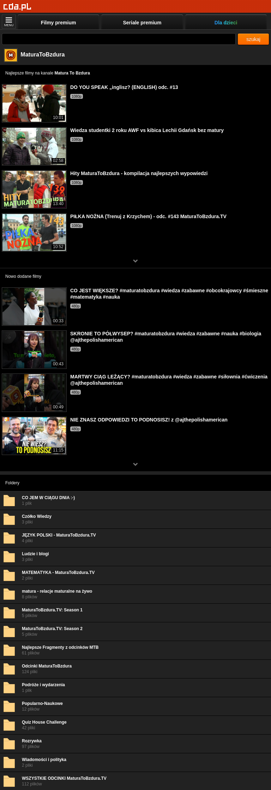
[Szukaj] (119, 39)
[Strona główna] (17, 6)
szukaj (253, 39)
